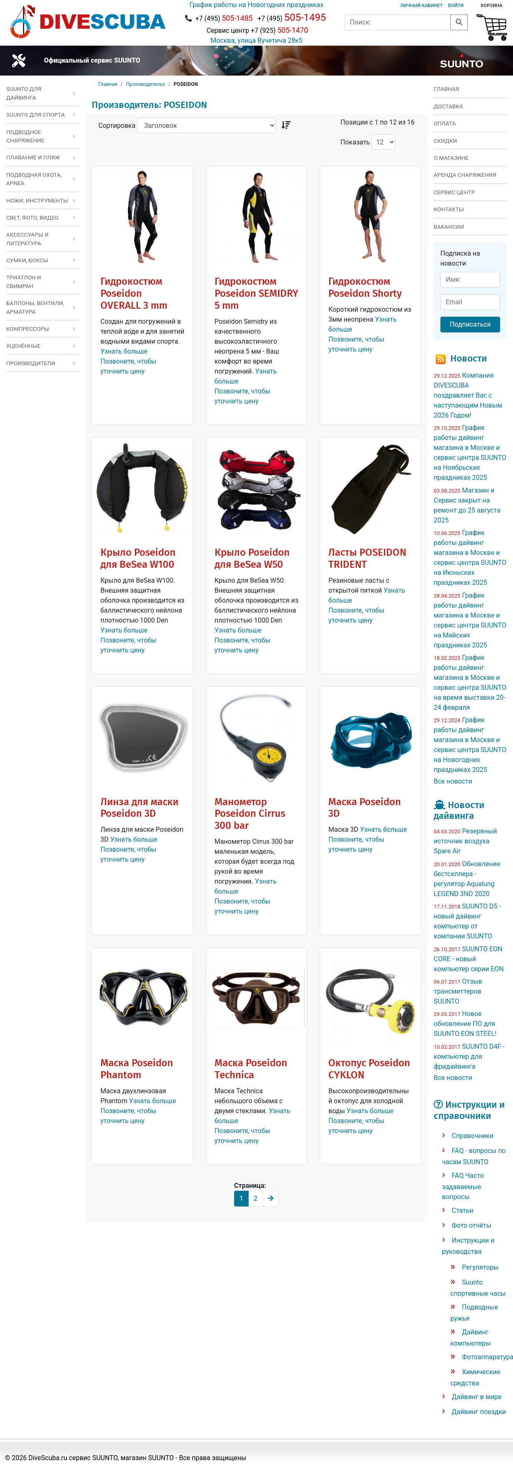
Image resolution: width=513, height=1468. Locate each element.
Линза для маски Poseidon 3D (139, 808)
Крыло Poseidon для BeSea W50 (252, 558)
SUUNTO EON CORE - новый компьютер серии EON (469, 959)
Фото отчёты (471, 1225)
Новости (468, 358)
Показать (355, 142)
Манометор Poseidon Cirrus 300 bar (250, 814)
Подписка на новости (460, 258)
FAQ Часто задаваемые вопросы (463, 1186)
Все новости (453, 781)
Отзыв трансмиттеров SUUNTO (458, 991)
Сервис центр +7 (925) (256, 30)
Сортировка (116, 125)
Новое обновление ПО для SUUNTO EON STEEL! (465, 1024)
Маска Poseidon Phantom (136, 1069)
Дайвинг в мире (476, 1397)
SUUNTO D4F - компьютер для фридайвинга (469, 1056)
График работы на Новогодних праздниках (256, 5)
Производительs (145, 84)
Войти (456, 5)
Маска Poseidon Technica (251, 1069)
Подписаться (470, 324)
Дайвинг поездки (479, 1412)
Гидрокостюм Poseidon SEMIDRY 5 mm (256, 293)
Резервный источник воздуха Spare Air (465, 841)
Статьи (462, 1210)
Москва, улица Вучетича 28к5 (256, 40)
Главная (107, 84)
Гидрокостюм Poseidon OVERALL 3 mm (133, 293)
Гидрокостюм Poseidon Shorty (365, 287)
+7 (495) (223, 18)
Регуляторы (480, 1267)
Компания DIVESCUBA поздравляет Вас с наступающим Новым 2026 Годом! (468, 395)
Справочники (472, 1136)
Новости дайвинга (459, 810)
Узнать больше (123, 351)
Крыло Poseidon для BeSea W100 (138, 558)
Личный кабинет (421, 5)
